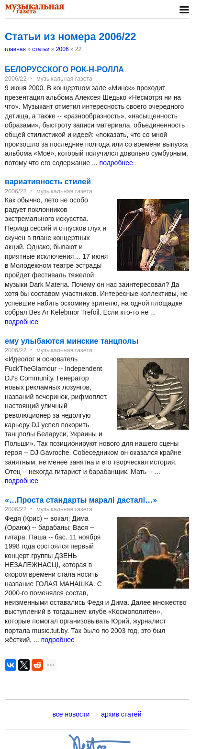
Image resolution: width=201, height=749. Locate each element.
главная (15, 49)
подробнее (116, 163)
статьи (40, 49)
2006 (62, 49)
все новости (71, 714)
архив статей (121, 714)
